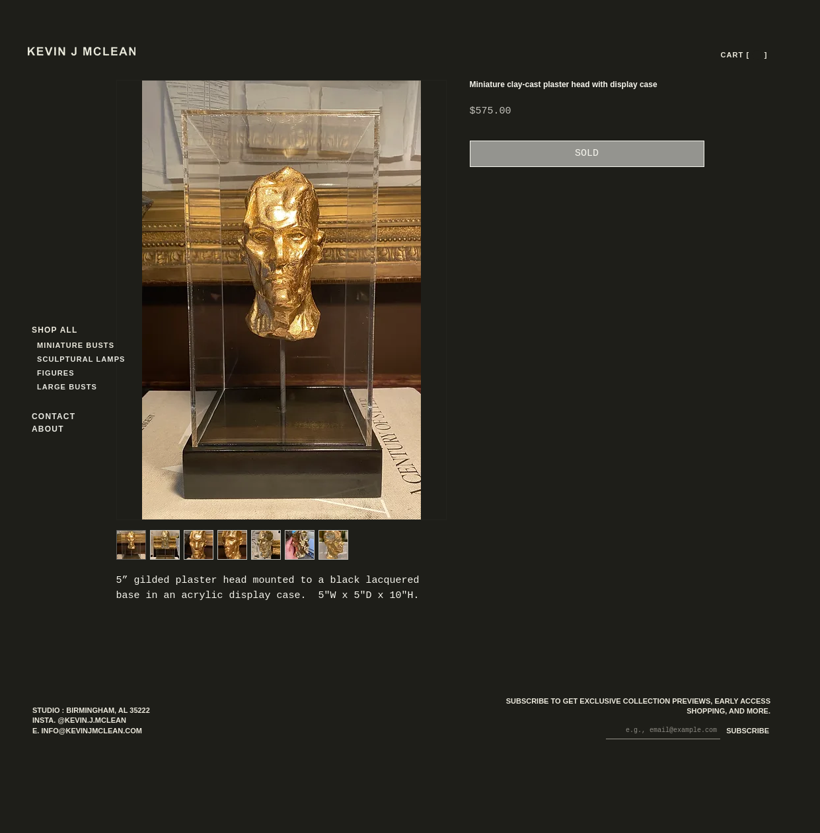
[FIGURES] (76, 373)
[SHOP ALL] (79, 330)
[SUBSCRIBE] (745, 732)
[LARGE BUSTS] (70, 387)
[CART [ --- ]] (745, 55)
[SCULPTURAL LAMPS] (83, 359)
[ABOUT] (65, 429)
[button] (757, 55)
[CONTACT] (65, 416)
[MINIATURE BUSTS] (126, 345)
